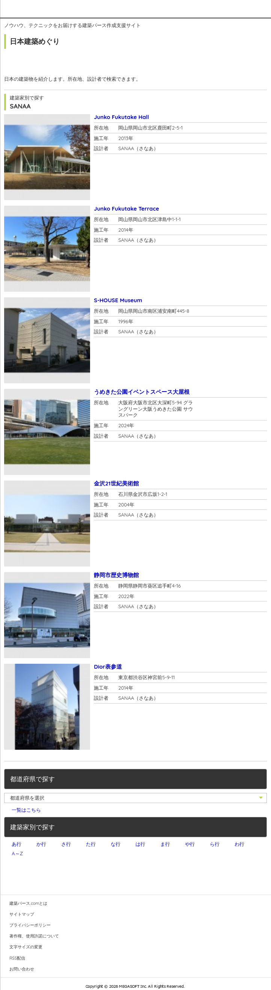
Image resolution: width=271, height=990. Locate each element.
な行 (115, 844)
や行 (190, 844)
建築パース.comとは (28, 903)
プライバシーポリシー (30, 925)
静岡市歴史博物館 (116, 575)
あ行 (16, 844)
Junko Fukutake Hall (121, 117)
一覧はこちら (26, 810)
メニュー (260, 8)
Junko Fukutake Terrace (126, 208)
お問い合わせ (21, 969)
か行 (41, 844)
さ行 (66, 844)
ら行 (215, 844)
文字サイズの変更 (25, 946)
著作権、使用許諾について (34, 936)
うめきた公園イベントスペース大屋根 (142, 391)
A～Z (17, 853)
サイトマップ (21, 914)
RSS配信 (17, 958)
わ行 (239, 844)
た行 (91, 844)
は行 (140, 844)
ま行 (165, 844)
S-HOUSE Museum (118, 300)
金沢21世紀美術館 (116, 483)
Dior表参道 (108, 666)
